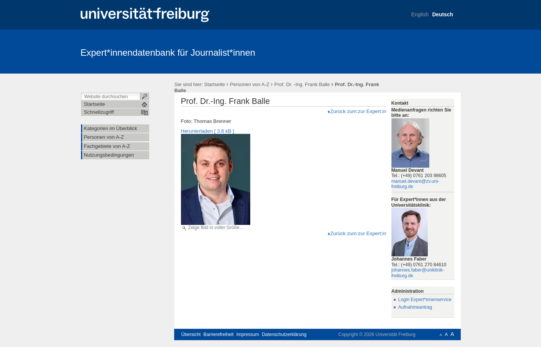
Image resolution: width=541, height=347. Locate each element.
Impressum (247, 334)
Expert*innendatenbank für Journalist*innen (168, 52)
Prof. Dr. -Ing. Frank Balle (302, 84)
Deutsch (442, 14)
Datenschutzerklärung (284, 334)
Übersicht (191, 334)
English (420, 14)
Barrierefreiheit (218, 334)
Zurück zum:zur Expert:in (356, 111)
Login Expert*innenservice (425, 299)
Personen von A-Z (249, 84)
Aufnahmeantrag (415, 307)
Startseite (214, 84)
